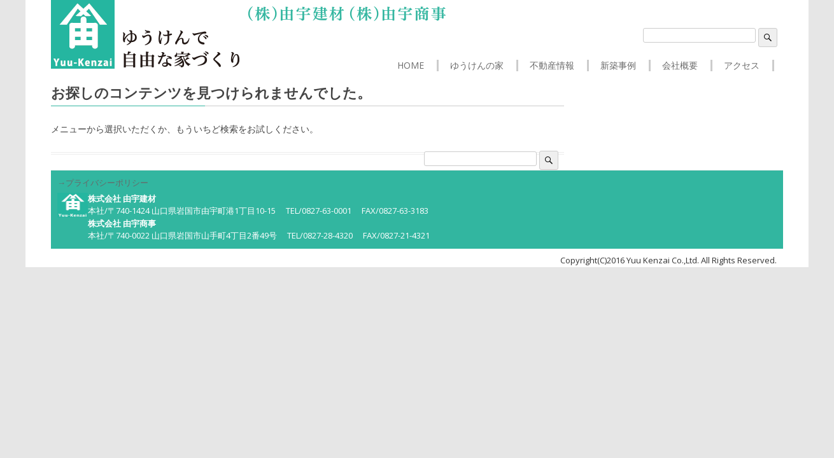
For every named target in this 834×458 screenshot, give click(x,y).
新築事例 (618, 65)
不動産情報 (552, 65)
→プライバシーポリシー (102, 182)
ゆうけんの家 (477, 65)
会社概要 (680, 65)
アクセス (742, 65)
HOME (410, 65)
